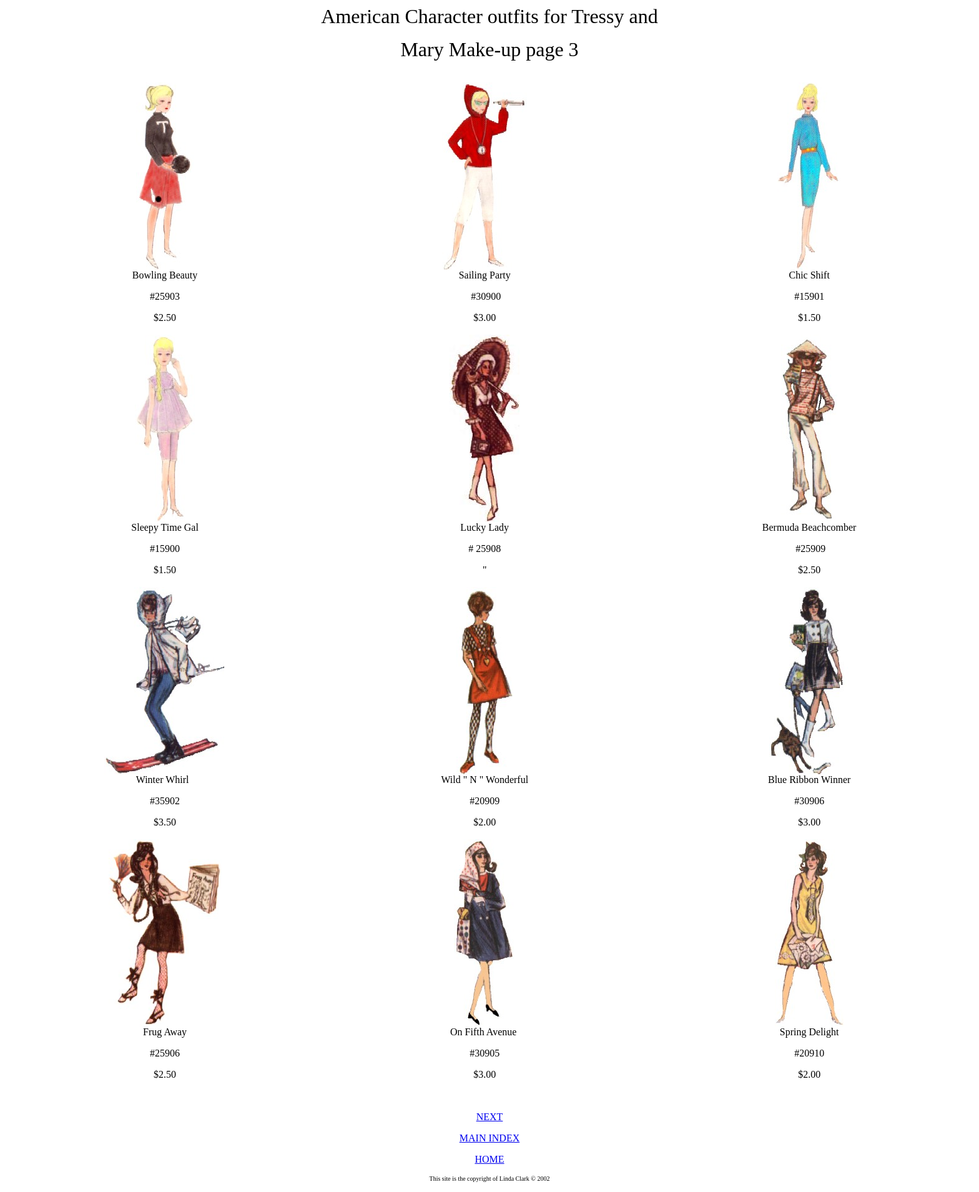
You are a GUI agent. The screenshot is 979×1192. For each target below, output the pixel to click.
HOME (489, 1159)
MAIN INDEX (489, 1138)
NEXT (489, 1116)
